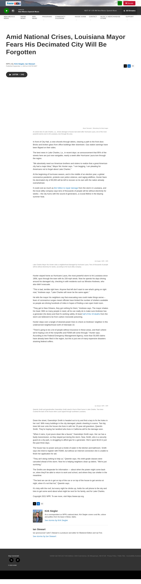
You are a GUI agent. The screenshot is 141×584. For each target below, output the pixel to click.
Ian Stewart (30, 69)
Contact (93, 21)
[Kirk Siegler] (38, 520)
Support (130, 21)
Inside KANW (80, 21)
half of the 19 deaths (91, 319)
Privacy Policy (111, 561)
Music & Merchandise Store (110, 22)
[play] (6, 15)
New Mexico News (9, 22)
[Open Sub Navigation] (44, 25)
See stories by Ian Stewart (44, 541)
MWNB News (23, 22)
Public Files (121, 561)
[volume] (13, 15)
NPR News (34, 22)
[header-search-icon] (121, 6)
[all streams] (129, 15)
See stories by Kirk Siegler (56, 525)
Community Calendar (60, 22)
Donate (131, 6)
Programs (47, 21)
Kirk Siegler (19, 69)
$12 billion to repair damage (66, 193)
